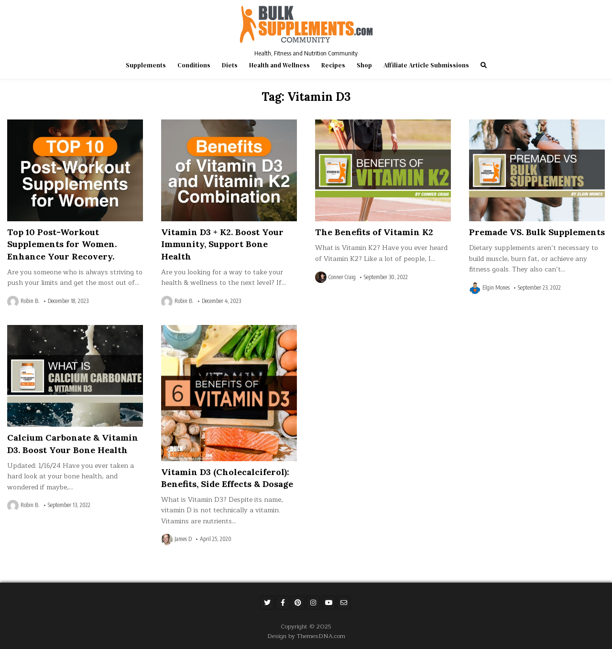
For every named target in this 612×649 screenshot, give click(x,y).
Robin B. (30, 301)
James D (183, 539)
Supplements (146, 65)
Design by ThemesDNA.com (306, 636)
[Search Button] (483, 65)
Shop (364, 65)
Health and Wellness (279, 65)
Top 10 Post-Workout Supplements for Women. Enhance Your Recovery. (62, 244)
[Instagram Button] (313, 602)
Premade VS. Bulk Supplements (537, 232)
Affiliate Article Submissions (426, 65)
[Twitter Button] (267, 602)
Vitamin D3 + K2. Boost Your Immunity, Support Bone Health (222, 244)
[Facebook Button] (282, 602)
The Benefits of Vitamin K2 (374, 232)
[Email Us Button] (344, 602)
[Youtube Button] (328, 602)
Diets (230, 65)
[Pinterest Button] (298, 602)
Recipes (333, 65)
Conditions (193, 65)
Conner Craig (342, 277)
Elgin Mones (496, 288)
